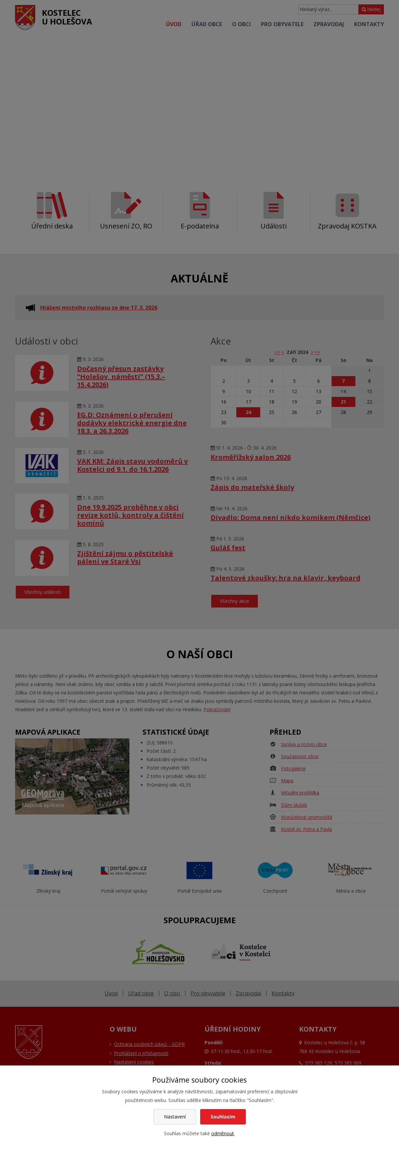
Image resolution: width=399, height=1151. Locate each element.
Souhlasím (223, 1116)
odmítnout (222, 1133)
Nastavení (175, 1116)
